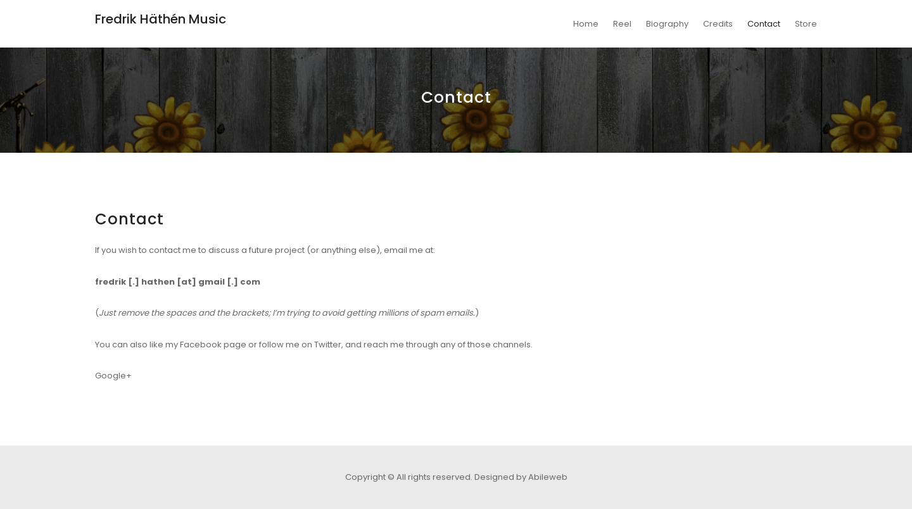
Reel (622, 24)
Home (585, 24)
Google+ (113, 376)
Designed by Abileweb (520, 477)
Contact (763, 24)
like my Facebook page (197, 344)
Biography (667, 24)
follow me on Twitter (300, 344)
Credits (718, 24)
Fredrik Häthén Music (160, 19)
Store (806, 24)
